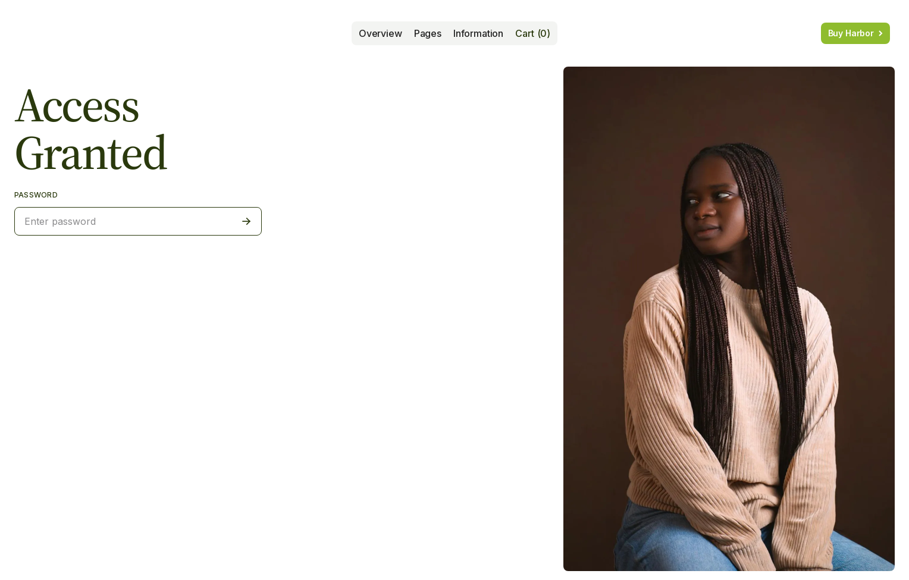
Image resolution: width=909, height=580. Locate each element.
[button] (427, 33)
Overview (380, 33)
